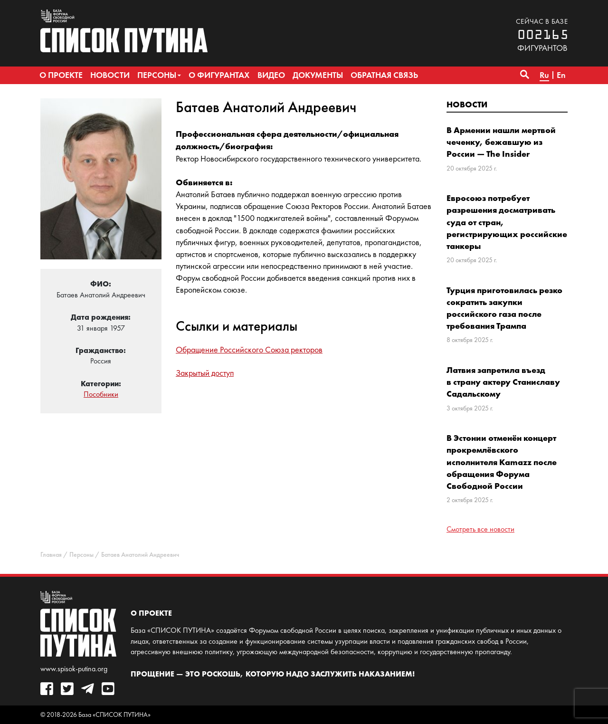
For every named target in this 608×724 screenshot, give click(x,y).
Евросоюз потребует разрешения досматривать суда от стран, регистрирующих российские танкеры (506, 221)
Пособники (101, 394)
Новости (466, 104)
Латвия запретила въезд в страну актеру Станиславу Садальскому (503, 381)
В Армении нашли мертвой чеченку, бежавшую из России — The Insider (501, 141)
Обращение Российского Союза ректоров (249, 349)
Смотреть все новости (480, 528)
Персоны (81, 555)
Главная (51, 555)
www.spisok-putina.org (73, 668)
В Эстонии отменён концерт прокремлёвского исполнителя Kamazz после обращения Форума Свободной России (501, 461)
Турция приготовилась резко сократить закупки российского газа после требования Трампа (504, 308)
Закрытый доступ (205, 373)
